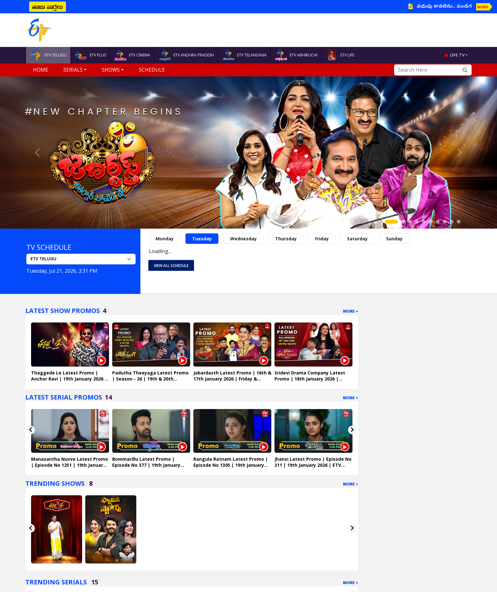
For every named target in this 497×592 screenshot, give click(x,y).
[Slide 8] (445, 222)
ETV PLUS (90, 55)
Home (40, 69)
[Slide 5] (424, 222)
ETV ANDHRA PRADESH (186, 55)
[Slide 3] (410, 222)
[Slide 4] (417, 222)
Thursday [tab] (286, 239)
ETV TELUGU (48, 55)
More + (350, 311)
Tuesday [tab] (202, 239)
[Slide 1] (391, 222)
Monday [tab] (165, 239)
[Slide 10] (459, 222)
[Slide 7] (438, 222)
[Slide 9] (452, 222)
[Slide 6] (431, 222)
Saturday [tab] (357, 239)
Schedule (152, 69)
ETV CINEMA (132, 55)
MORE (482, 6)
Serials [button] (73, 69)
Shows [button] (111, 69)
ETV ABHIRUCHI (296, 55)
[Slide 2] (403, 222)
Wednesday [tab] (243, 239)
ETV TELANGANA (244, 55)
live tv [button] (457, 55)
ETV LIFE (340, 55)
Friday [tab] (322, 239)
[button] (37, 152)
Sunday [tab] (394, 239)
